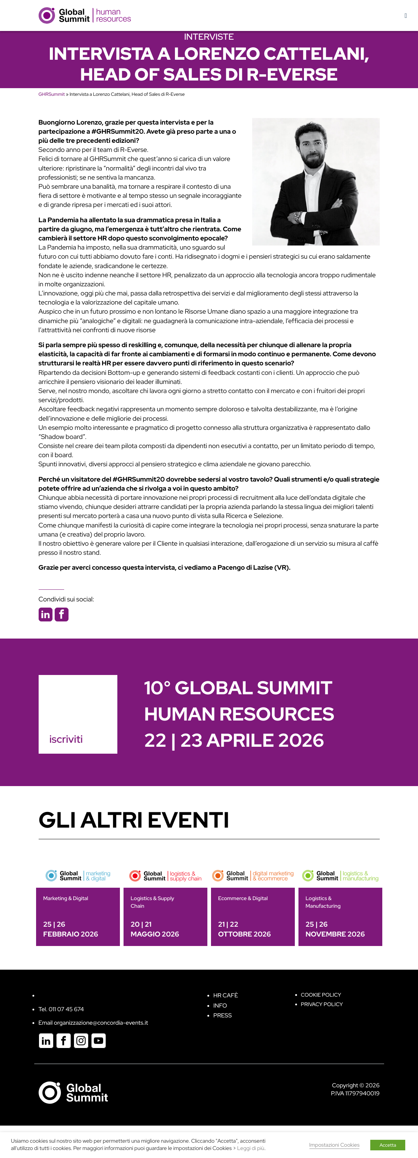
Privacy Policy (322, 1004)
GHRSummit (52, 94)
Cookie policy (321, 995)
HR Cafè (226, 995)
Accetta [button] (387, 1145)
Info (220, 1005)
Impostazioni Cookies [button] (334, 1145)
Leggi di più (250, 1148)
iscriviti (66, 739)
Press (223, 1015)
